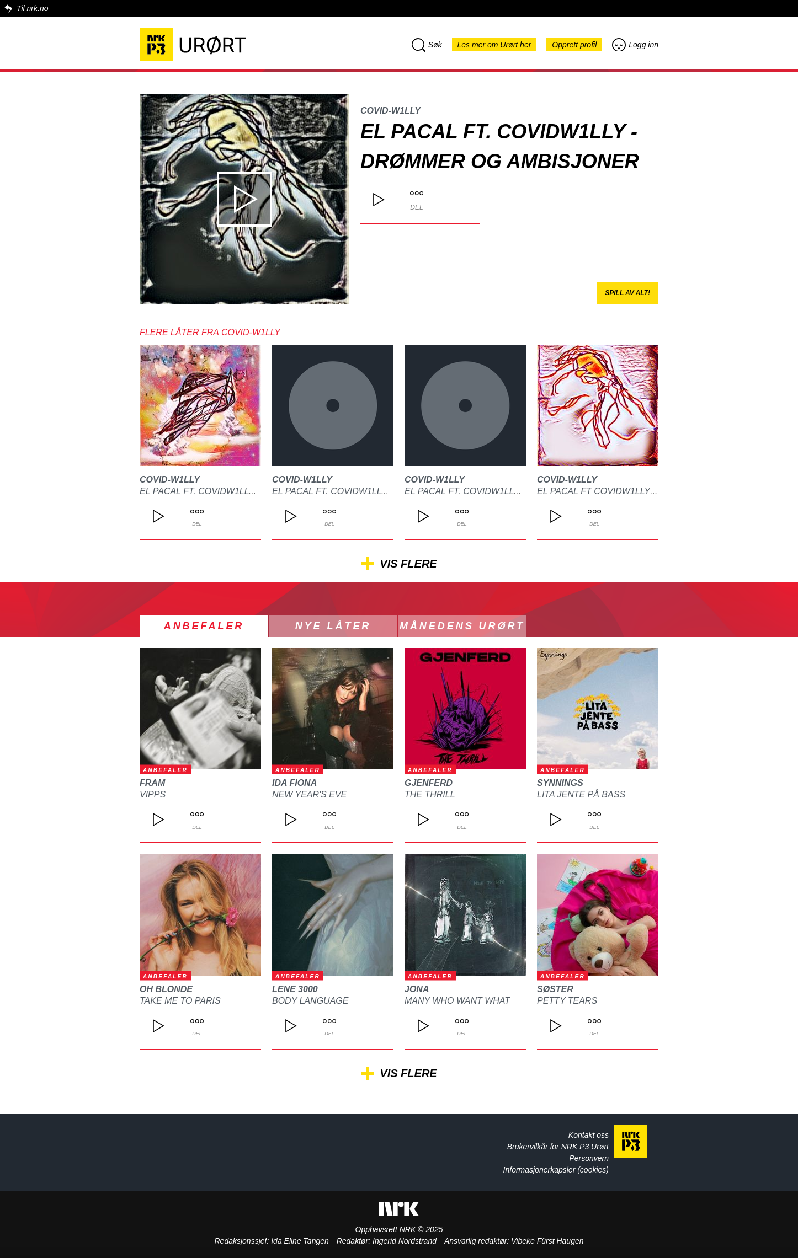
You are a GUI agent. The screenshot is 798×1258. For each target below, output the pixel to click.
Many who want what (457, 1000)
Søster (555, 989)
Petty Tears (567, 1000)
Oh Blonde (166, 989)
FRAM (152, 783)
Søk (427, 44)
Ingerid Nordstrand (405, 1240)
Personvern (589, 1158)
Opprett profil (574, 44)
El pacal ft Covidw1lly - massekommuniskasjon (655, 491)
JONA (417, 989)
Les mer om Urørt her (494, 44)
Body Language (310, 1000)
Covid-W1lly (390, 110)
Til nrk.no (32, 8)
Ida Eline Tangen (300, 1240)
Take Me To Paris (180, 1000)
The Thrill (430, 794)
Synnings (560, 783)
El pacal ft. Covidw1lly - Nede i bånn (494, 491)
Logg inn (635, 44)
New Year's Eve (309, 794)
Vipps (153, 794)
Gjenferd (429, 783)
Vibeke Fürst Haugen (547, 1240)
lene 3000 (295, 989)
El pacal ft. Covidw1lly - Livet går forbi (239, 491)
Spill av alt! (627, 293)
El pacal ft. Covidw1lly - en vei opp (358, 491)
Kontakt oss (588, 1135)
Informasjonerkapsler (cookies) (556, 1169)
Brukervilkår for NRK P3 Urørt (558, 1146)
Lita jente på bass (581, 794)
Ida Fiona (294, 783)
